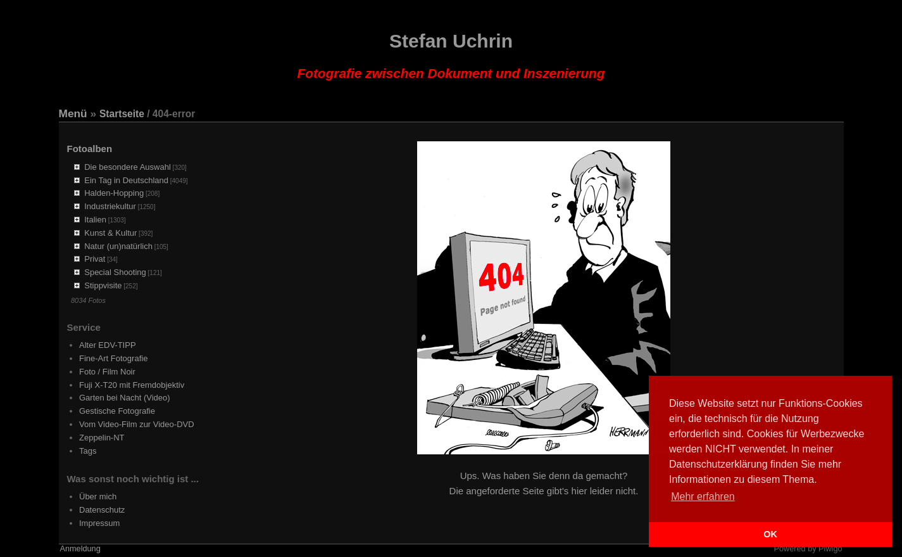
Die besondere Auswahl (127, 167)
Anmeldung (80, 548)
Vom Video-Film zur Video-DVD (136, 424)
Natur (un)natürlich (118, 246)
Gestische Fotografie (117, 411)
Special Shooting (115, 272)
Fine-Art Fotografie (113, 358)
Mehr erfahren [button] (703, 496)
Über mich (97, 496)
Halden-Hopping (114, 193)
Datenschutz (102, 510)
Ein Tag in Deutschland (126, 180)
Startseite (121, 113)
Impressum (99, 523)
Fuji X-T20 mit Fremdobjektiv (131, 385)
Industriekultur (110, 206)
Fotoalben (90, 148)
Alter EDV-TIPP (107, 345)
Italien (95, 219)
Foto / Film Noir (107, 371)
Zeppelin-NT (102, 437)
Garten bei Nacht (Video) (124, 397)
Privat (94, 259)
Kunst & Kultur (110, 233)
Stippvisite (103, 285)
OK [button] (770, 534)
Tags (87, 451)
